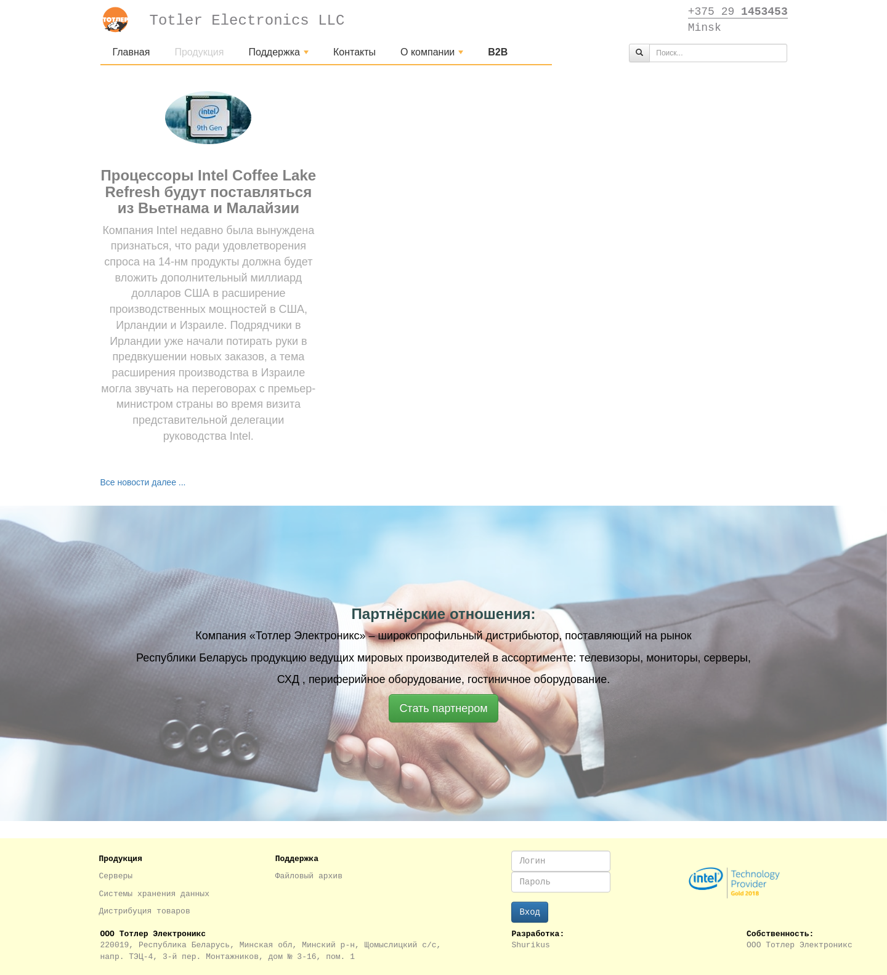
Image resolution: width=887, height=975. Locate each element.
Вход (529, 912)
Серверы (116, 876)
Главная (131, 52)
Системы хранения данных (154, 894)
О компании (433, 55)
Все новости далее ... (143, 482)
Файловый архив (308, 876)
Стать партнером (443, 708)
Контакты (354, 52)
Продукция (199, 52)
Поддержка (279, 55)
